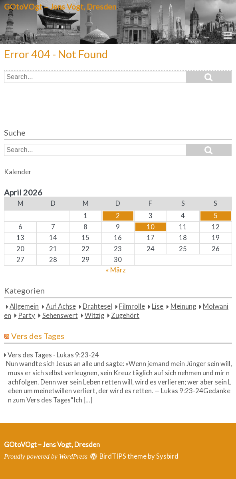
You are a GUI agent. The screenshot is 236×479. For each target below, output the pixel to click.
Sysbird (167, 456)
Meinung (183, 307)
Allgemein (24, 307)
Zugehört (125, 315)
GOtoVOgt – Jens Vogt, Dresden (60, 6)
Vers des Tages (37, 336)
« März (116, 270)
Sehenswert (60, 315)
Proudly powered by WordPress (45, 456)
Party (26, 315)
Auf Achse (61, 307)
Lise (157, 307)
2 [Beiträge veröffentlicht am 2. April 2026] (118, 216)
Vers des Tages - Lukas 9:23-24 (53, 355)
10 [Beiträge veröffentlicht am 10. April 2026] (151, 227)
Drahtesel (97, 307)
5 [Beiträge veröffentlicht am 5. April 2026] (216, 216)
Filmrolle (132, 307)
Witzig (94, 315)
